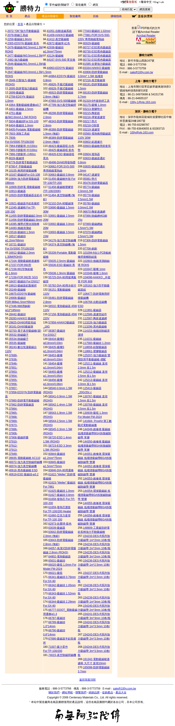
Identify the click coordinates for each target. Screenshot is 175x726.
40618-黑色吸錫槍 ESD (23, 470)
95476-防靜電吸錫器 (95, 183)
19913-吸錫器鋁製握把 (22, 285)
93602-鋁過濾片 (93, 141)
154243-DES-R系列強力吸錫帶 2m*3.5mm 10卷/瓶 (94, 638)
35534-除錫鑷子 (18, 339)
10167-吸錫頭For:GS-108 (24, 174)
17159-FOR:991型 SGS (23, 277)
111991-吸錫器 (92, 310)
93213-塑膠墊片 (93, 109)
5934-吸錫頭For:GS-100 (23, 121)
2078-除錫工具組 (18, 35)
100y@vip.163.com (142, 132)
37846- (13, 363)
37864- (13, 408)
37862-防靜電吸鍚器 (21, 404)
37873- (13, 425)
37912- (13, 445)
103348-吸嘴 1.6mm (95, 273)
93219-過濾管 (91, 129)
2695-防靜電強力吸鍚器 (23, 88)
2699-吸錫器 (16, 92)
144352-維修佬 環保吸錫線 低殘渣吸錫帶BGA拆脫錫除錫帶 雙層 (95, 470)
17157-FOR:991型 (20, 265)
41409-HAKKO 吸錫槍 (60, 35)
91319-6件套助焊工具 (96, 100)
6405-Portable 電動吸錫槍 (25, 129)
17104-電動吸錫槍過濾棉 (24, 261)
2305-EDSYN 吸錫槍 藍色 (23, 43)
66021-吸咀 (55, 573)
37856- (13, 384)
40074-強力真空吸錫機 (22, 466)
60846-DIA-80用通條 (61, 470)
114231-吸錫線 (92, 339)
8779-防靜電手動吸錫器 (23, 162)
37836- (13, 359)
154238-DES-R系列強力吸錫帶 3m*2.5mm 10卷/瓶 (94, 589)
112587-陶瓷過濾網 (95, 318)
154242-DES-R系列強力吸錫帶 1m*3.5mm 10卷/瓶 (94, 626)
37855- (13, 380)
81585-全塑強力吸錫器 (97, 63)
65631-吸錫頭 (56, 560)
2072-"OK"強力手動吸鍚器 (24, 31)
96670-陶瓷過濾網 (94, 211)
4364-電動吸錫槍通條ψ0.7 (25, 105)
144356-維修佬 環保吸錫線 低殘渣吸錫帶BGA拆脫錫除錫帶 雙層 (95, 519)
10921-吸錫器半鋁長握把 (24, 203)
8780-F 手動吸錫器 (20, 166)
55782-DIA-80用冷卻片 (62, 285)
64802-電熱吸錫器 (59, 556)
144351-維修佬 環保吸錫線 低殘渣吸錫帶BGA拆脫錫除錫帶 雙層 (95, 458)
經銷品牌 (94, 692)
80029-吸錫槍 (91, 43)
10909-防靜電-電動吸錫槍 (24, 187)
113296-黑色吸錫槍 (95, 326)
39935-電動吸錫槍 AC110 (24, 458)
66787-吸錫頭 (56, 618)
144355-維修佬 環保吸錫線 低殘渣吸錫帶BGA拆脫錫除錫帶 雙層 (95, 507)
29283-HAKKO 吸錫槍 (22, 318)
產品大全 (121, 692)
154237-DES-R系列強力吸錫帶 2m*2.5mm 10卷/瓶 (94, 577)
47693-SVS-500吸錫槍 (62, 100)
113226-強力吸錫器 (95, 322)
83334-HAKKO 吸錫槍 (96, 68)
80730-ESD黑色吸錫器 (97, 51)
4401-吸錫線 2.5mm (21, 109)
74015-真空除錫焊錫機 (62, 655)
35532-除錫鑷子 (18, 334)
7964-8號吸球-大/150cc (23, 146)
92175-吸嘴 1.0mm (94, 105)
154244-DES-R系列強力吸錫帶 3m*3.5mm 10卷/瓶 (94, 651)
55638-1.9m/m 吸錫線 (61, 273)
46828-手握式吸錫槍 (60, 88)
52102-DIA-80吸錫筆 (61, 203)
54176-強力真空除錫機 (62, 240)
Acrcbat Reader (145, 35)
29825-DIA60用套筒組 (22, 322)
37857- (13, 388)
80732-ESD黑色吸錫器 (97, 59)
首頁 (20, 24)
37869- (13, 421)
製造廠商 (80, 4)
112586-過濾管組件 (95, 314)
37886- (13, 429)
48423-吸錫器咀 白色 (61, 146)
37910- (13, 441)
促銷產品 (107, 692)
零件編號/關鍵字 (59, 4)
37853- (13, 371)
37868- (13, 417)
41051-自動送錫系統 (59, 31)
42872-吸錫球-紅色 (58, 43)
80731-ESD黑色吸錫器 (97, 55)
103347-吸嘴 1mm (94, 269)
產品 (27, 16)
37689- (13, 355)
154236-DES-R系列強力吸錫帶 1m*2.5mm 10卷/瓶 (94, 564)
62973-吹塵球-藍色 (59, 523)
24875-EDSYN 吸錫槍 (22, 293)
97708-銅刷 (90, 248)
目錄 (95, 16)
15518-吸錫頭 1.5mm (22, 232)
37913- (13, 449)
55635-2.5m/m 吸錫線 (61, 261)
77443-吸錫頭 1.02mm (97, 31)
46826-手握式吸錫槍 (60, 84)
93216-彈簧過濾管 (94, 117)
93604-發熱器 (91, 154)
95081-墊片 (90, 178)
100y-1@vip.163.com (143, 102)
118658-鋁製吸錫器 (95, 347)
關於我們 (54, 692)
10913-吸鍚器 (17, 191)
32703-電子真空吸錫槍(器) (25, 330)
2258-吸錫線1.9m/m (20, 39)
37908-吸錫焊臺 (18, 437)
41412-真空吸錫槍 (58, 39)
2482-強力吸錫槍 (18, 59)
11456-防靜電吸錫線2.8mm (25, 219)
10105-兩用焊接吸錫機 (22, 170)
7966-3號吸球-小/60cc (22, 154)
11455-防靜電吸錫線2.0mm (25, 215)
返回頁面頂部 (87, 679)
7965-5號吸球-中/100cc (23, 150)
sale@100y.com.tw (141, 72)
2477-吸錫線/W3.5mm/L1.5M (25, 55)
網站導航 (67, 692)
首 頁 (9, 16)
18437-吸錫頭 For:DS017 (24, 281)
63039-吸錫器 (56, 527)
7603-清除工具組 (19, 133)
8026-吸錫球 (16, 158)
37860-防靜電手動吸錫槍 (24, 400)
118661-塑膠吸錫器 (95, 351)
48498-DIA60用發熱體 (61, 162)
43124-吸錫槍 (55, 55)
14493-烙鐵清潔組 (20, 228)
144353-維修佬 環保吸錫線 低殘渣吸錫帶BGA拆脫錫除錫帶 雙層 (95, 482)
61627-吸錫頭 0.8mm (61, 495)
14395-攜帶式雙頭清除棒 (24, 224)
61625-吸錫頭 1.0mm (61, 490)
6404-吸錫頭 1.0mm (21, 125)
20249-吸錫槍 (17, 289)
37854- (13, 375)
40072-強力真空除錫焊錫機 (25, 462)
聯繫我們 (80, 692)
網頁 (95, 4)
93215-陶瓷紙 (91, 113)
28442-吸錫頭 (17, 314)
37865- (13, 412)
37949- (13, 453)
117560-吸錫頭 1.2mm (97, 343)
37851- (13, 367)
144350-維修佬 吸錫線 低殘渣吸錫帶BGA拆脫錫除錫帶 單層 (94, 445)
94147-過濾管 (91, 174)
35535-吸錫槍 (17, 343)
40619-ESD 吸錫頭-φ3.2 (24, 474)
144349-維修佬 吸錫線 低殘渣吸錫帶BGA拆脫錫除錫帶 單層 (94, 433)
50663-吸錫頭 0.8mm (61, 174)
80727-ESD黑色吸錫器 (97, 47)
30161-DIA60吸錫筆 (21, 326)
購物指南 (116, 16)
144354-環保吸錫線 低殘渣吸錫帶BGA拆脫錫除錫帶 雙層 (94, 495)
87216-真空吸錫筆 (94, 80)
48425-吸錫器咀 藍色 (61, 150)
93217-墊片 (90, 121)
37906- (13, 433)
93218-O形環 (91, 125)
